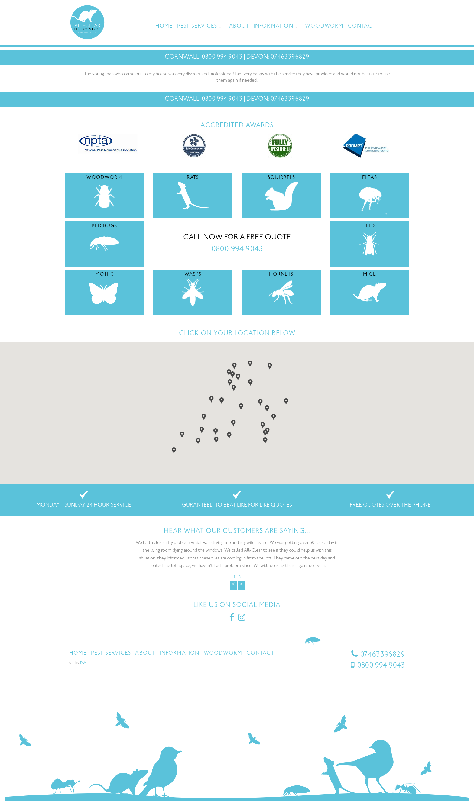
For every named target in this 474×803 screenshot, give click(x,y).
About (239, 26)
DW (83, 663)
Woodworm (324, 26)
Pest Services (197, 26)
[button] (230, 382)
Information (273, 26)
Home (164, 26)
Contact (362, 26)
